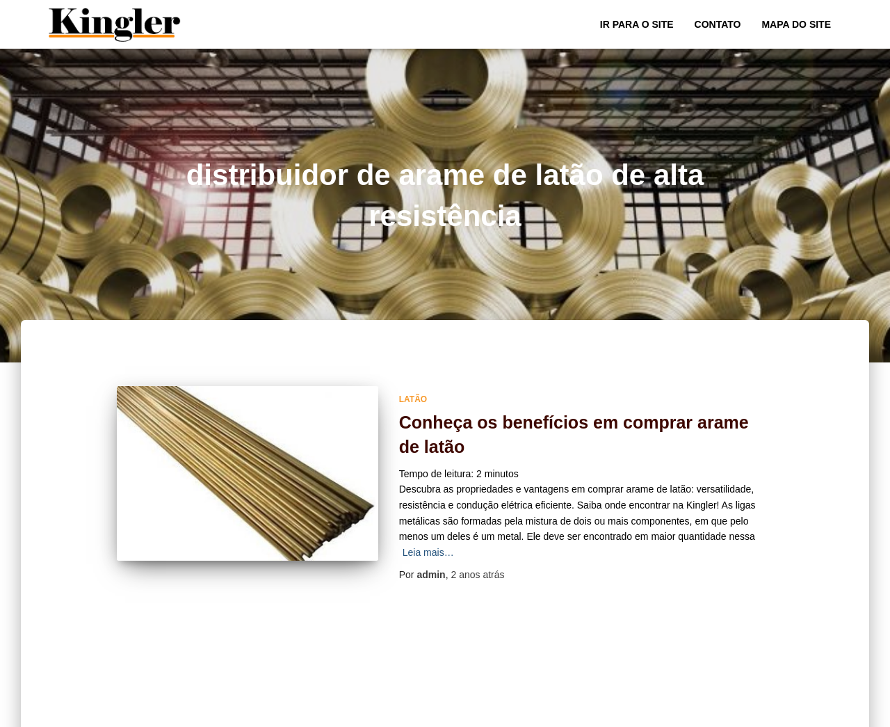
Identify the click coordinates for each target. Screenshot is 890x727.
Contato (718, 24)
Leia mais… (428, 552)
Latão (413, 399)
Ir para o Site (637, 24)
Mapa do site (796, 24)
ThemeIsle (818, 711)
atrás (477, 574)
